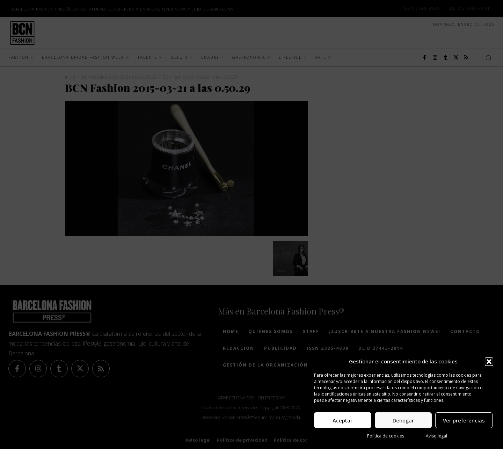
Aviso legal (436, 436)
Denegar (403, 420)
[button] (489, 361)
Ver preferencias (464, 420)
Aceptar (342, 420)
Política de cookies (385, 436)
